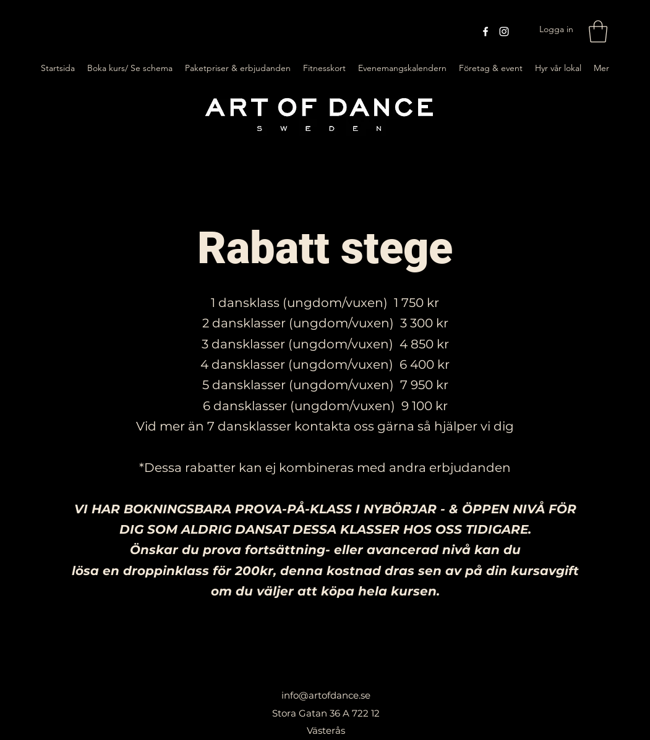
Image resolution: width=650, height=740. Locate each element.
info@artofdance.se (325, 695)
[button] (598, 31)
